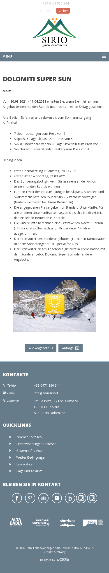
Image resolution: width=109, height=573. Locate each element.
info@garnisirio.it (46, 393)
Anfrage (68, 348)
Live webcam (25, 464)
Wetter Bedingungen (31, 457)
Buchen (63, 11)
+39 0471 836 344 (55, 3)
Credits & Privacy (54, 552)
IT (41, 11)
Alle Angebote (39, 348)
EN (47, 11)
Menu (7, 56)
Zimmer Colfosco (29, 437)
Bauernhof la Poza (30, 450)
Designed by (47, 559)
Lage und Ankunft (29, 471)
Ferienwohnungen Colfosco (36, 444)
